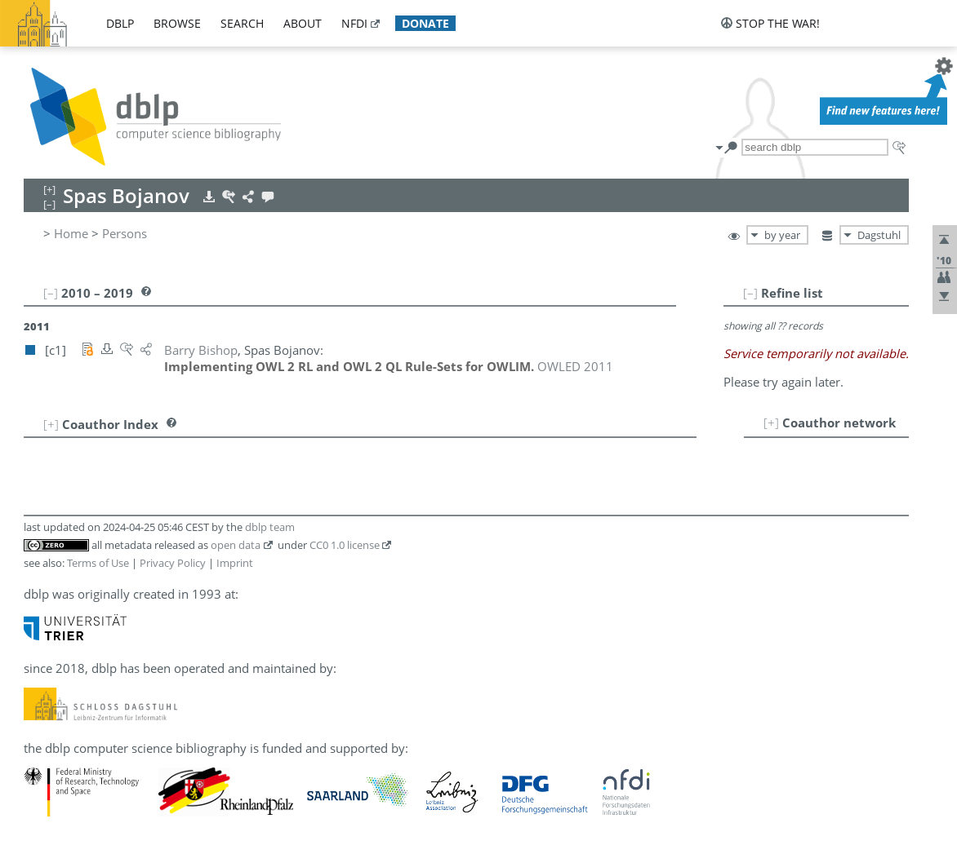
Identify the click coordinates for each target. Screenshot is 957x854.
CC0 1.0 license (344, 545)
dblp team (270, 527)
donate (425, 23)
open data (235, 545)
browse (177, 23)
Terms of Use (98, 562)
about (302, 23)
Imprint (234, 562)
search (242, 23)
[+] (771, 422)
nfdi (354, 23)
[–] (750, 293)
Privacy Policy (173, 562)
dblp (120, 23)
